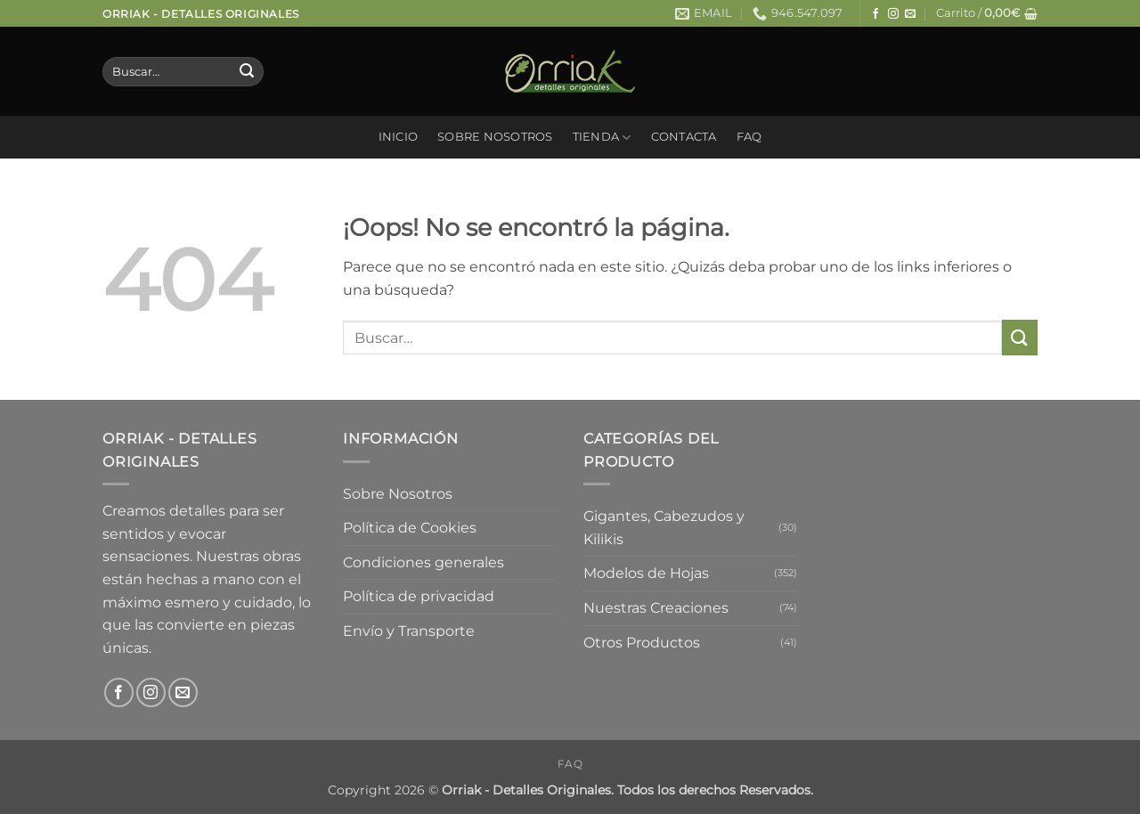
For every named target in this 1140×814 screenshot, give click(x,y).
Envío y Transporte (409, 631)
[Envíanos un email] (910, 14)
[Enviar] (247, 72)
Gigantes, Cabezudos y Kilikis (664, 528)
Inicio (399, 136)
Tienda (602, 137)
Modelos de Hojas (646, 573)
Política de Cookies (409, 527)
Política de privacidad (418, 596)
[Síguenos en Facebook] (875, 14)
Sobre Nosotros (495, 136)
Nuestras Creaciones (656, 607)
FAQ (749, 136)
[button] (987, 13)
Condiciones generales (423, 562)
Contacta (684, 136)
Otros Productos (641, 642)
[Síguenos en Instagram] (893, 14)
